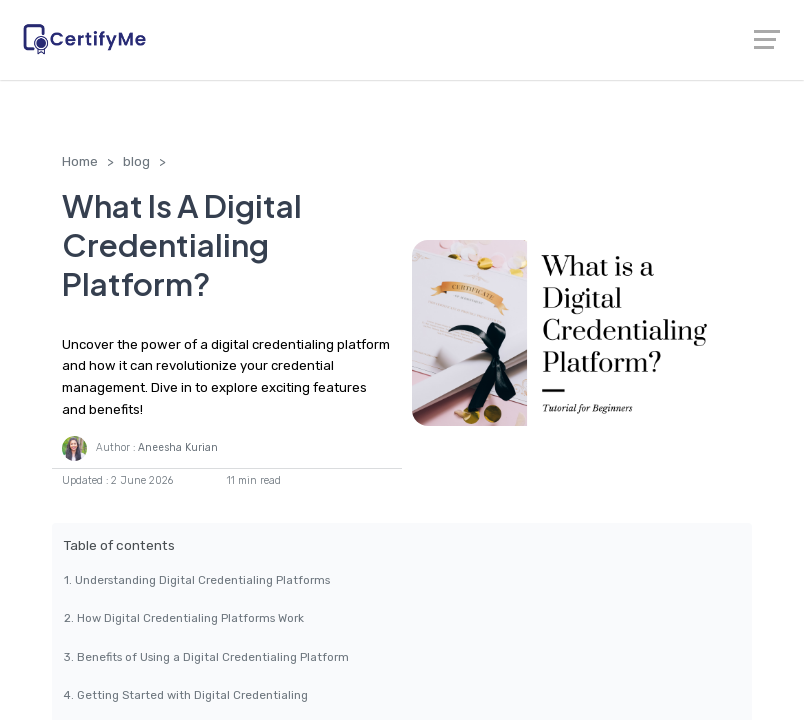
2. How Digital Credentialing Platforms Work (184, 618)
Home (80, 161)
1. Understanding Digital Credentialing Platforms (197, 580)
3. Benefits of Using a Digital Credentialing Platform (206, 657)
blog (136, 161)
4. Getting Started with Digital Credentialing (186, 695)
